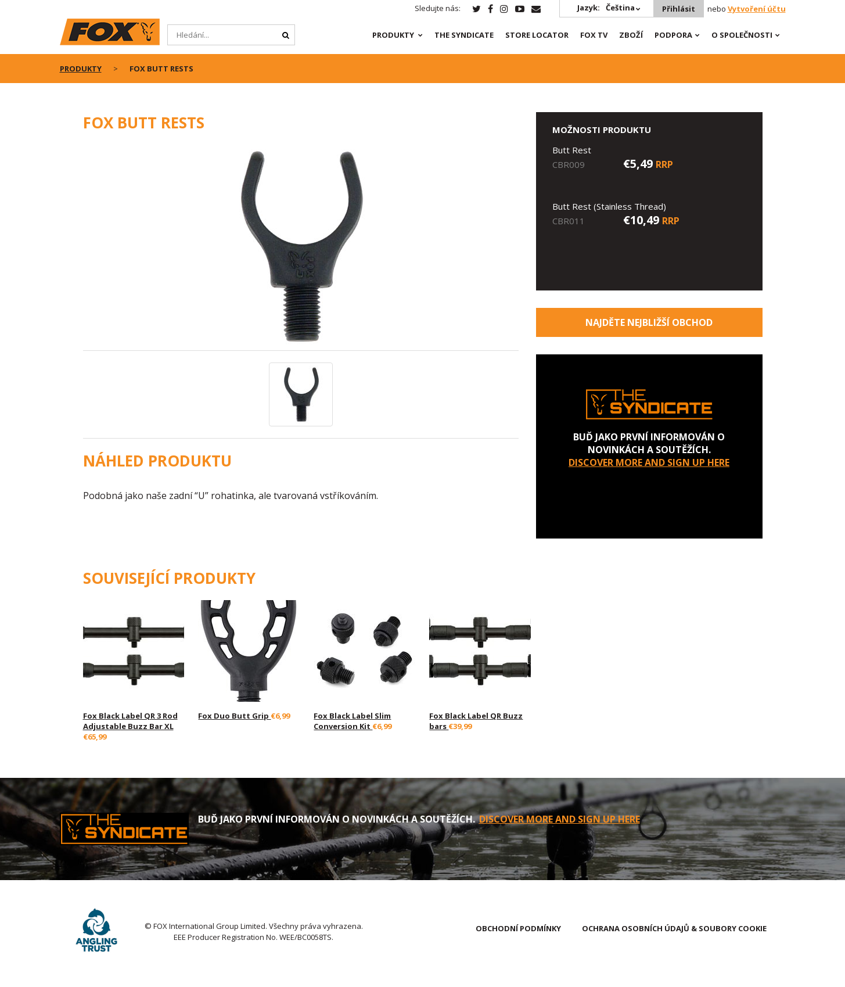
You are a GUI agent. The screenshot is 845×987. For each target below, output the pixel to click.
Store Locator (537, 35)
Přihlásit (678, 8)
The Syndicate (464, 35)
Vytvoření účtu (757, 8)
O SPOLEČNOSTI (741, 35)
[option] (301, 247)
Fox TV (593, 35)
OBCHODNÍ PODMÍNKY (518, 928)
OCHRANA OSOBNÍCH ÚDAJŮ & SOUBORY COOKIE (674, 928)
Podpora (673, 35)
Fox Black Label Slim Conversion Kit (352, 720)
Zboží (631, 35)
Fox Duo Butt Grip (234, 715)
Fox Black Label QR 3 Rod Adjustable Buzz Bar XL (130, 720)
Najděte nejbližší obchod (649, 322)
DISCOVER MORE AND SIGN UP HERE (649, 462)
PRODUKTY (393, 35)
